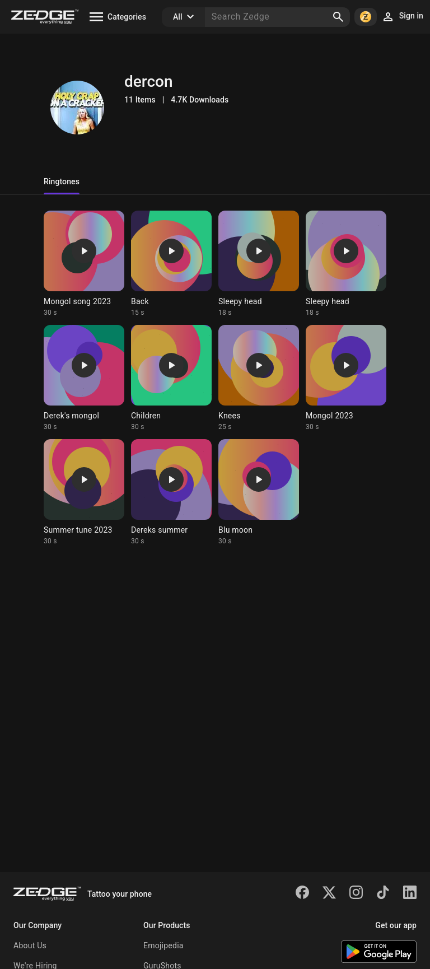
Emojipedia (163, 945)
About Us (29, 945)
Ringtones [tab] (62, 181)
